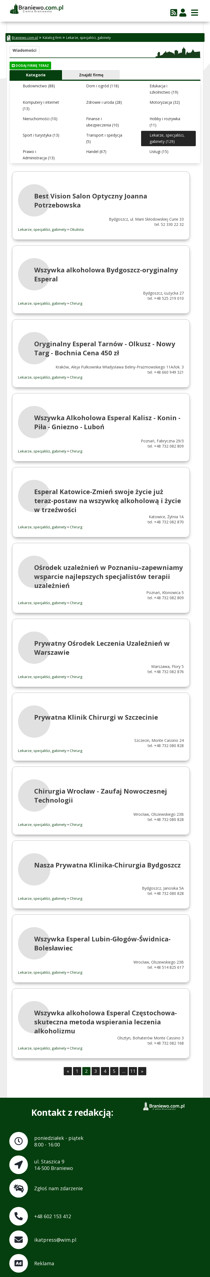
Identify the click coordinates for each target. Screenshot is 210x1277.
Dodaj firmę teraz (30, 65)
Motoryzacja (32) (165, 102)
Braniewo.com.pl (22, 38)
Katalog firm (52, 37)
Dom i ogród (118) (102, 85)
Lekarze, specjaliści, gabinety (88, 37)
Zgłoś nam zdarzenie (58, 1188)
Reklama (44, 1263)
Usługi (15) (159, 151)
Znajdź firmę (91, 74)
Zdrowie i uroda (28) (104, 102)
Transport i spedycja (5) (104, 138)
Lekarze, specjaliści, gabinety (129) (167, 138)
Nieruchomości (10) (40, 118)
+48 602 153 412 (52, 1216)
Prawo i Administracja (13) (39, 154)
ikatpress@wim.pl (55, 1239)
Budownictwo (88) (39, 85)
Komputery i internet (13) (41, 105)
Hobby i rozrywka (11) (165, 122)
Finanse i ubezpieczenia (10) (102, 122)
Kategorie (36, 74)
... (123, 1071)
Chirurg (76, 303)
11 (133, 1071)
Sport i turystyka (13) (41, 135)
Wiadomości (24, 50)
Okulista (77, 229)
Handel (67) (96, 151)
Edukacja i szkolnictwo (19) (164, 89)
